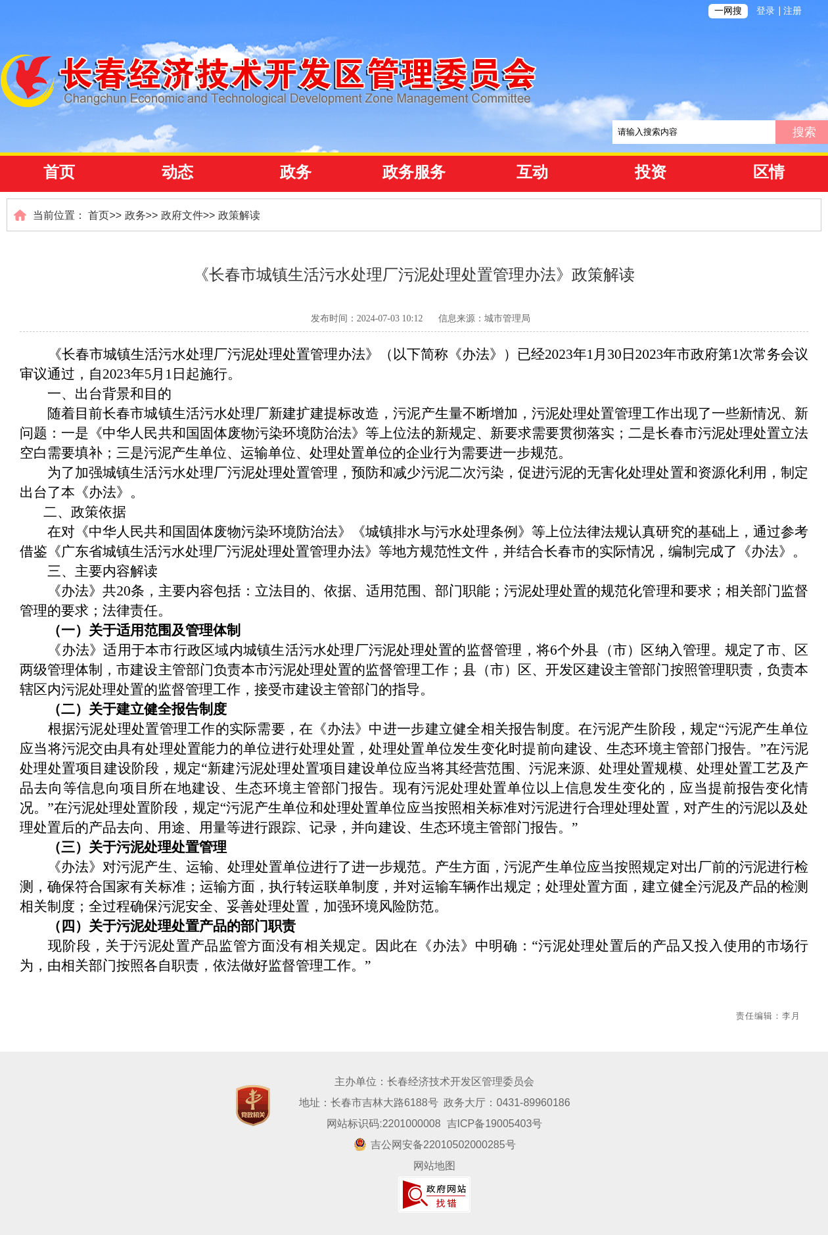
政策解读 (239, 215)
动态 (177, 172)
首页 (59, 172)
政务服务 (414, 172)
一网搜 (728, 11)
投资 (650, 172)
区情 (769, 172)
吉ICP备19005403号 (495, 1123)
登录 (765, 11)
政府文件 (182, 215)
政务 (295, 172)
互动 (532, 172)
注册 (792, 11)
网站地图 (434, 1165)
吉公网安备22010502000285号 (435, 1144)
